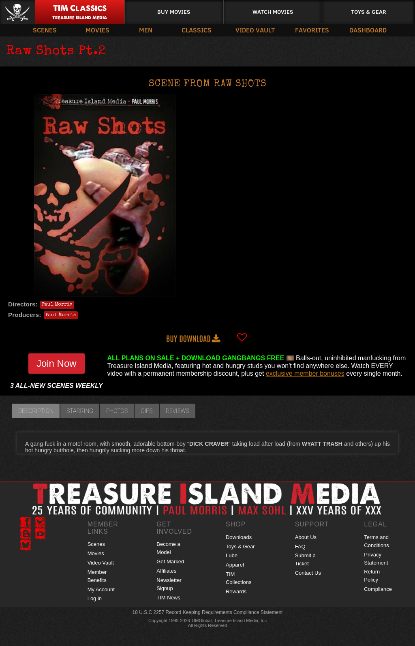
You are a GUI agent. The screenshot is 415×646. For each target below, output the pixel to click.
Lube (231, 555)
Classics (197, 30)
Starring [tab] (79, 411)
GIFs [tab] (147, 411)
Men (145, 30)
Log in (95, 598)
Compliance (378, 589)
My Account (101, 589)
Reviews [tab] (177, 411)
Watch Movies (272, 11)
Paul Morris (57, 304)
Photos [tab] (117, 411)
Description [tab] (35, 411)
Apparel (235, 565)
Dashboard (368, 30)
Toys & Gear (368, 11)
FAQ (300, 546)
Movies (97, 30)
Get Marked (170, 561)
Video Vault (255, 30)
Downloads (239, 537)
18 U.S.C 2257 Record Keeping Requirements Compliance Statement (208, 612)
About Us (306, 537)
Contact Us (308, 573)
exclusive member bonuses (305, 373)
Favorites (312, 30)
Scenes (45, 30)
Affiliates (166, 571)
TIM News (168, 598)
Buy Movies (173, 11)
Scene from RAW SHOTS (208, 84)
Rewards (236, 591)
